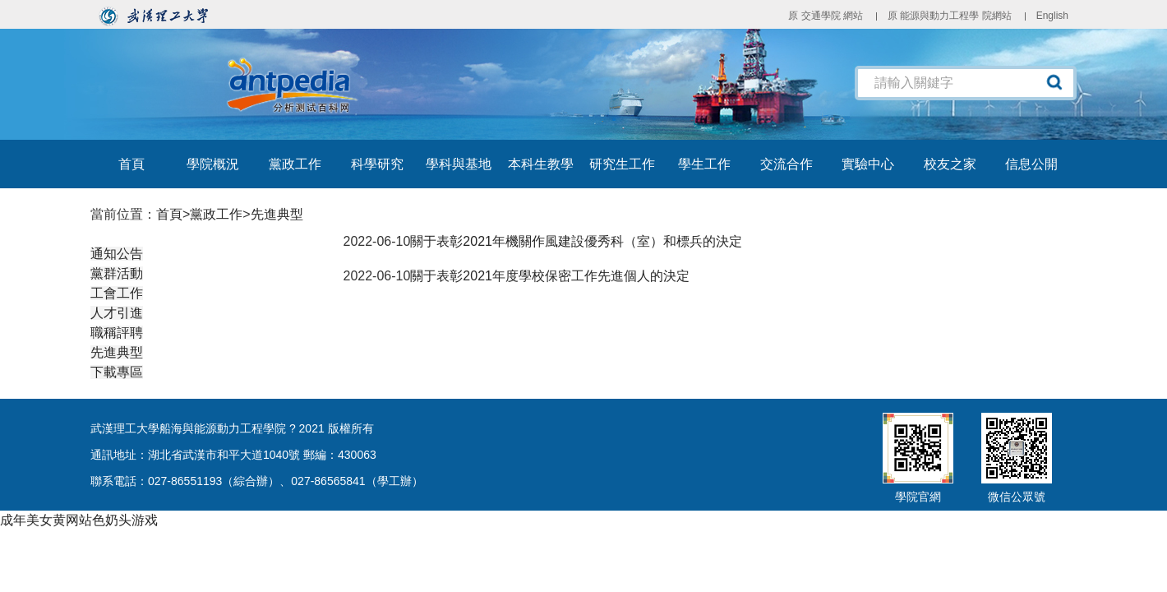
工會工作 (116, 293)
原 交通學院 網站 (825, 15)
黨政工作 (216, 214)
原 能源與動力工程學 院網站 (950, 15)
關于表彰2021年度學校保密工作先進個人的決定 (550, 276)
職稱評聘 (116, 333)
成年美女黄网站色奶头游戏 (79, 520)
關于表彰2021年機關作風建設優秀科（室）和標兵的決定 (576, 241)
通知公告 (116, 254)
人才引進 (116, 313)
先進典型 (277, 214)
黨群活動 (116, 273)
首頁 (169, 214)
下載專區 (116, 372)
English (1052, 15)
